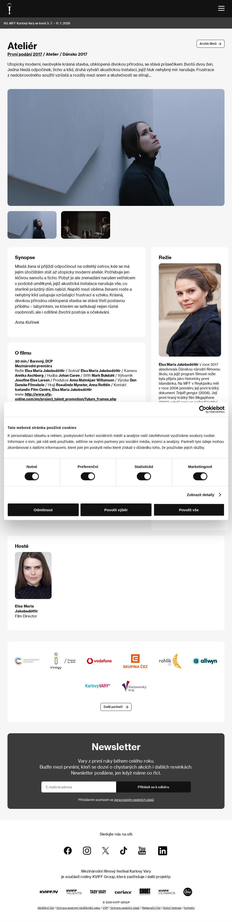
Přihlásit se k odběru (153, 787)
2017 (37, 54)
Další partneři (113, 707)
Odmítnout (43, 509)
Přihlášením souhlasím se (116, 799)
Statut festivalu (172, 908)
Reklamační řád (151, 908)
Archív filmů (208, 43)
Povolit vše (189, 509)
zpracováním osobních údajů (134, 799)
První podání (19, 54)
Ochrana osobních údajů (125, 908)
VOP (105, 908)
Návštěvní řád (46, 908)
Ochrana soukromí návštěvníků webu (78, 908)
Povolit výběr (116, 509)
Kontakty (189, 908)
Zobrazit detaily (200, 495)
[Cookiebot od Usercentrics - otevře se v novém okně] (203, 409)
